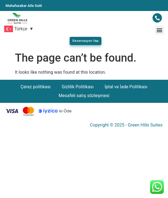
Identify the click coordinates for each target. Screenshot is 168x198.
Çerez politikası (36, 86)
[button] (159, 30)
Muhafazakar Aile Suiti (24, 6)
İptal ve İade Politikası (126, 86)
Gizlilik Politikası (77, 86)
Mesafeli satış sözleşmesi (84, 95)
